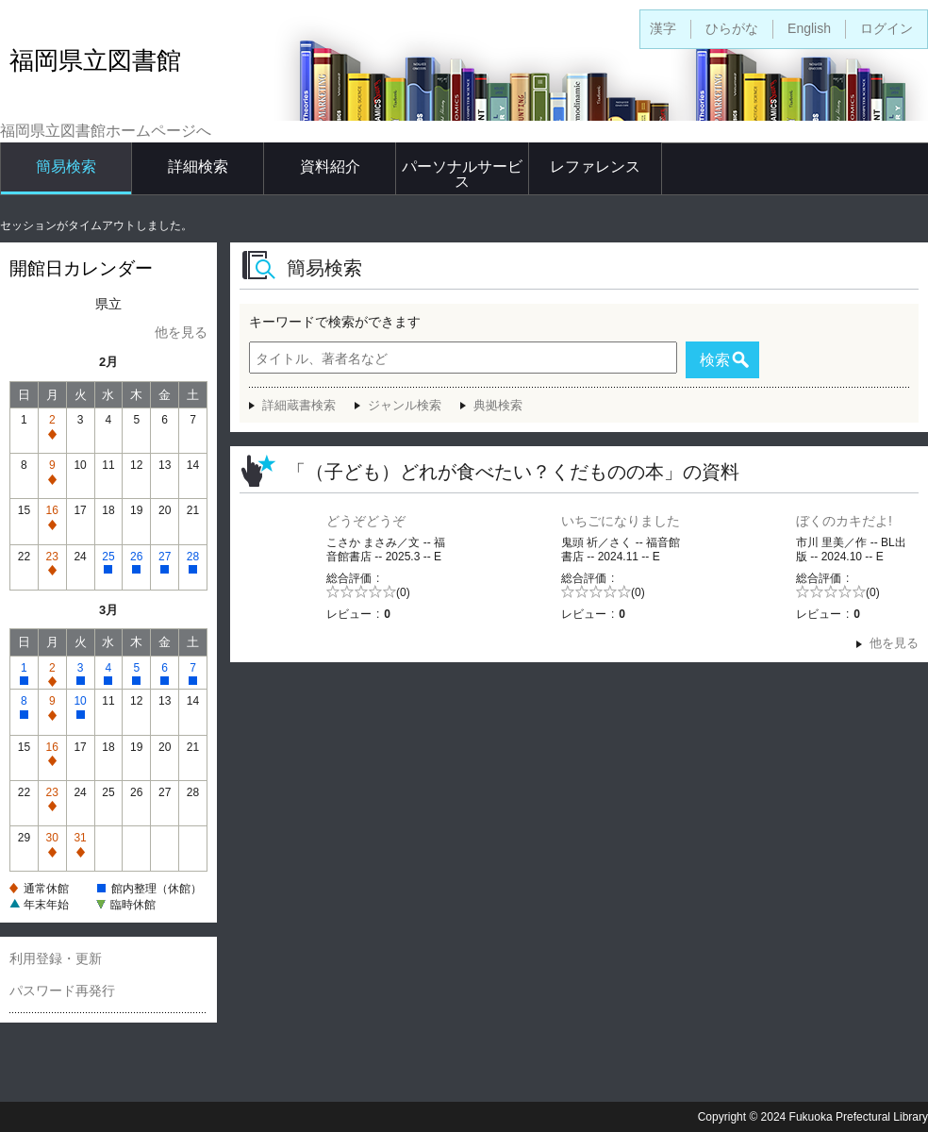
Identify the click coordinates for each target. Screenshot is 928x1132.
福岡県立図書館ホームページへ (105, 131)
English (809, 28)
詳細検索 (198, 166)
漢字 (663, 28)
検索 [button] (715, 360)
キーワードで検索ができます (335, 321)
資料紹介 (330, 166)
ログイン (886, 28)
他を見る (181, 332)
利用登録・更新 (55, 958)
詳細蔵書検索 (299, 405)
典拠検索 (497, 405)
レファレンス (595, 166)
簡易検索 (66, 166)
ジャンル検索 (404, 405)
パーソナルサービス (462, 174)
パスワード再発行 (62, 990)
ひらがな (731, 28)
